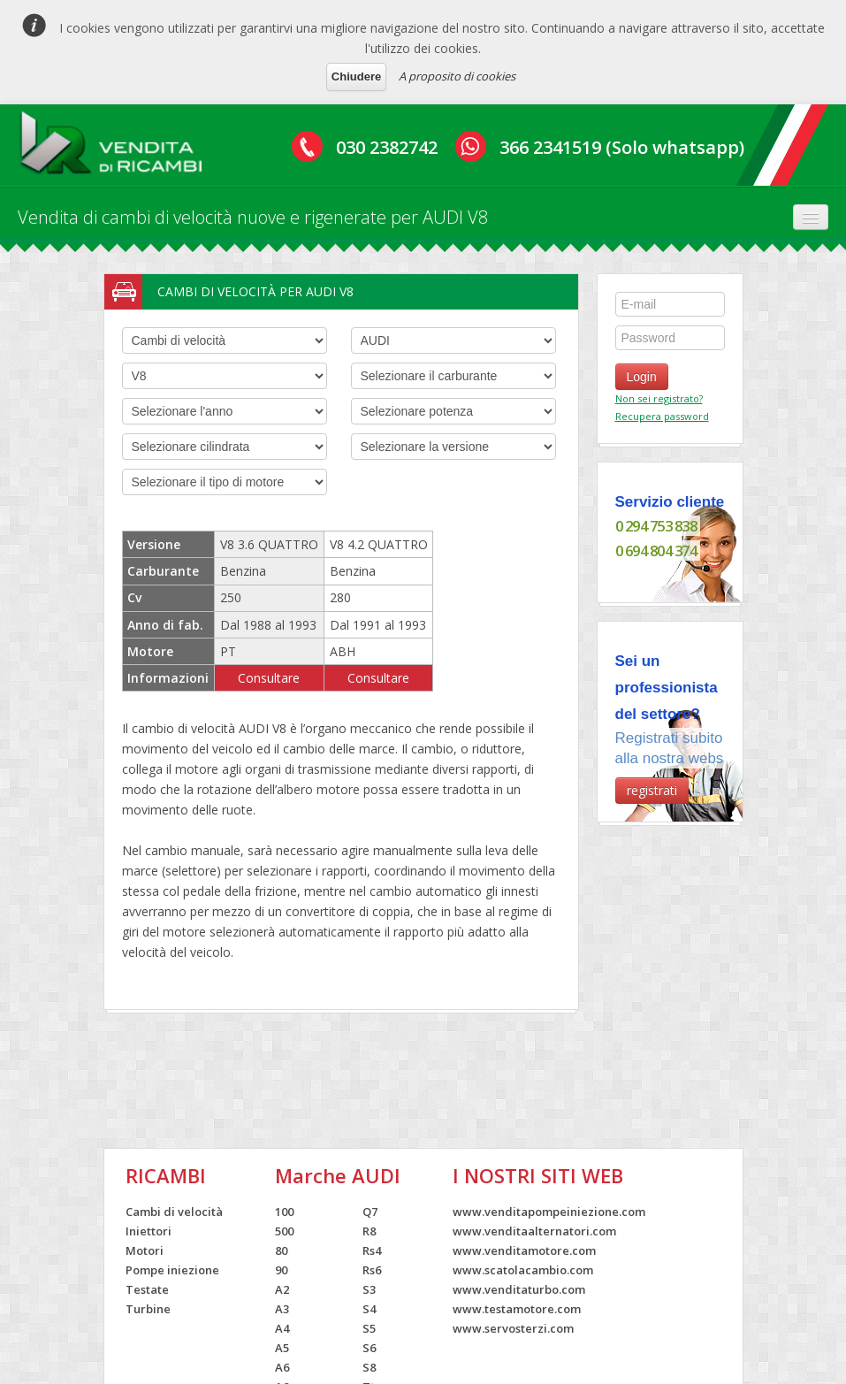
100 (284, 1212)
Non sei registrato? (659, 398)
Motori (145, 1250)
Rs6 (371, 1270)
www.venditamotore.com (524, 1250)
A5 (282, 1348)
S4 (369, 1309)
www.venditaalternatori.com (534, 1231)
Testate (147, 1289)
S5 (369, 1328)
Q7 (369, 1212)
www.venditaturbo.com (519, 1289)
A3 (282, 1309)
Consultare (269, 677)
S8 (369, 1367)
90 (281, 1270)
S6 (369, 1348)
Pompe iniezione (172, 1270)
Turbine (148, 1309)
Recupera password (662, 416)
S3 (369, 1289)
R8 (369, 1231)
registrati (652, 790)
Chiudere (356, 76)
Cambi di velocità (174, 1212)
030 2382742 (387, 147)
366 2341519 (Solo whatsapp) (621, 147)
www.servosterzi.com (513, 1328)
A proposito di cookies (457, 76)
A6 (282, 1367)
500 (284, 1231)
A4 (282, 1328)
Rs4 (371, 1250)
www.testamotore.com (517, 1309)
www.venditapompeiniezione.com (549, 1212)
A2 (282, 1289)
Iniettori (148, 1231)
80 (281, 1250)
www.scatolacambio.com (523, 1270)
